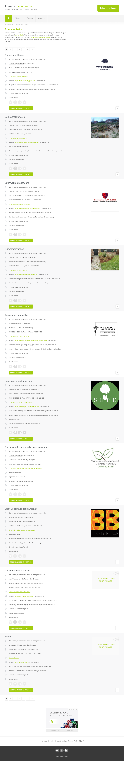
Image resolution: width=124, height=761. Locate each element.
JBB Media (60, 756)
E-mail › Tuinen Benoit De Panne (19, 592)
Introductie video (33, 423)
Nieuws (18, 18)
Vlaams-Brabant (14, 125)
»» (32, 49)
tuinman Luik (19, 35)
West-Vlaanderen (14, 579)
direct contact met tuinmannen (40, 37)
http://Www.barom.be (22, 662)
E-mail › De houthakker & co (18, 138)
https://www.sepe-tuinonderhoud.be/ (27, 406)
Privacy (66, 756)
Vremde (20, 517)
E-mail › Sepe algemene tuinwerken (20, 402)
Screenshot (40, 81)
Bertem (23, 257)
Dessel (19, 455)
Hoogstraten (21, 645)
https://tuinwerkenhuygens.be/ (25, 81)
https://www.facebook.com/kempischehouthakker (31, 340)
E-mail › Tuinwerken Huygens (18, 76)
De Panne (25, 579)
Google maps (30, 63)
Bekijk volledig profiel (20, 108)
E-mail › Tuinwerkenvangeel (18, 270)
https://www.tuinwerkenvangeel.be (26, 274)
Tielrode (24, 389)
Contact (41, 18)
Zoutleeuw (24, 125)
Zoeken (30, 18)
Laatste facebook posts (17, 159)
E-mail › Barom (14, 658)
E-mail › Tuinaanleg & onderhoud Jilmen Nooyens (25, 468)
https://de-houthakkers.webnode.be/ (27, 142)
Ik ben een (108, 8)
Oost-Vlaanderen (14, 389)
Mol (18, 323)
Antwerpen (12, 63)
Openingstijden (14, 419)
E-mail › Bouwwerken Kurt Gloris (19, 204)
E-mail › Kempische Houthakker (19, 336)
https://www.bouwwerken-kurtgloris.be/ (27, 208)
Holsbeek (24, 191)
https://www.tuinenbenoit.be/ (24, 596)
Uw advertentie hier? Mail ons (61, 730)
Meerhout (20, 63)
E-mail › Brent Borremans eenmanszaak (22, 530)
